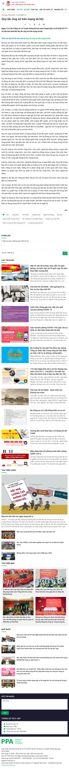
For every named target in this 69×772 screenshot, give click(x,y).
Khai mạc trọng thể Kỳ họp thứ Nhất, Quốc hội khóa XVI (36, 532)
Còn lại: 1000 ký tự (7, 253)
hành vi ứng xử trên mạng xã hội (14, 223)
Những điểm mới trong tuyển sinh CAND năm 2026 (34, 553)
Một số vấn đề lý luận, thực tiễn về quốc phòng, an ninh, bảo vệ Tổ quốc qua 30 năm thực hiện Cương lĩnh (48, 268)
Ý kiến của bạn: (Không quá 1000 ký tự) (15, 241)
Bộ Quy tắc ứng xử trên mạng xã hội (37, 38)
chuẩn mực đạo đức (53, 219)
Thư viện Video (8, 470)
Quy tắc (59, 215)
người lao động (48, 215)
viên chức (25, 215)
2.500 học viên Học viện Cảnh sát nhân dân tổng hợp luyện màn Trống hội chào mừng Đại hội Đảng (18, 592)
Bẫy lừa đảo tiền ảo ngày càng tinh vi (17, 516)
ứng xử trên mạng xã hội (11, 219)
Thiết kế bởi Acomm (8, 765)
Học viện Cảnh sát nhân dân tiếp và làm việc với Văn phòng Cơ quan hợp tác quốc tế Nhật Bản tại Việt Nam (18, 619)
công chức (15, 215)
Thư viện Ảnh (8, 563)
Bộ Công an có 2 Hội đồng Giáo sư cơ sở (47, 410)
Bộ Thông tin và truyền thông (33, 219)
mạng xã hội (36, 215)
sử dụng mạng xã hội (35, 223)
